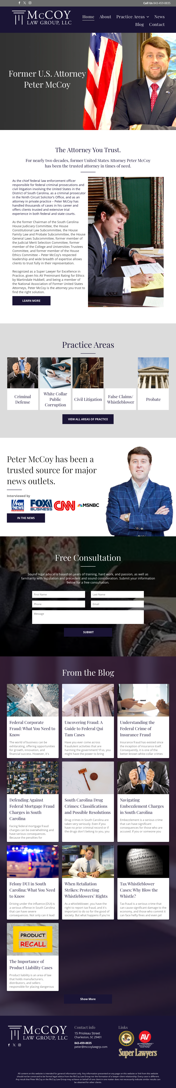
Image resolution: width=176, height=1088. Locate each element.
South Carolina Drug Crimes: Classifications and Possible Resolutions (88, 806)
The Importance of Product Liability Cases (30, 964)
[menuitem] (88, 16)
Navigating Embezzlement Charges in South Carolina (142, 806)
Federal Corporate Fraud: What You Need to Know (32, 728)
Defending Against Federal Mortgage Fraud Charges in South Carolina (31, 809)
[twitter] (25, 3)
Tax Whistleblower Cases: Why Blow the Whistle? (139, 890)
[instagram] (30, 3)
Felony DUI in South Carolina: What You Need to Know (32, 890)
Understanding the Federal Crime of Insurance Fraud (137, 728)
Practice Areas (88, 344)
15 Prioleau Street (87, 1033)
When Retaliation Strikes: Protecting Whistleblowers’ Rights (86, 890)
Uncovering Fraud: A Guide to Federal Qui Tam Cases (84, 728)
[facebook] (19, 3)
